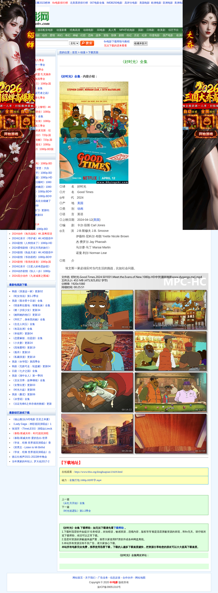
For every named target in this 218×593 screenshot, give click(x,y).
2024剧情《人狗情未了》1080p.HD (32, 243)
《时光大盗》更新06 (23, 389)
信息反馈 (115, 577)
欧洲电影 (156, 2)
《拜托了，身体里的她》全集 (28, 319)
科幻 (60, 35)
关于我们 (90, 577)
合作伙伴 (128, 577)
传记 (129, 35)
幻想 (83, 35)
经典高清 (75, 30)
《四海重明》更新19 (23, 347)
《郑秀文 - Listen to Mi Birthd (28, 447)
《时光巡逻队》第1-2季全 (76, 510)
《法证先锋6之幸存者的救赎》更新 (32, 403)
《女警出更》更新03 (23, 385)
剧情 (121, 35)
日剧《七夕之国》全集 (24, 371)
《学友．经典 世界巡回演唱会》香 (31, 442)
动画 (80, 208)
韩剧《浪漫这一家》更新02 (27, 291)
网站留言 (78, 577)
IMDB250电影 (114, 2)
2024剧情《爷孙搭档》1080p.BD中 (32, 257)
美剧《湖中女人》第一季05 (27, 375)
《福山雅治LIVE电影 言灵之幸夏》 (31, 419)
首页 (74, 52)
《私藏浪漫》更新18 (23, 356)
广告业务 (103, 577)
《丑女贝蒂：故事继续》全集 (28, 380)
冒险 (106, 35)
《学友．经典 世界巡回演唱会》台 (31, 452)
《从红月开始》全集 (73, 503)
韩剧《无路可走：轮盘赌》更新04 (31, 366)
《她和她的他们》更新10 (26, 314)
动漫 (82, 52)
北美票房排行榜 (79, 2)
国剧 (140, 30)
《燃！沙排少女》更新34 (26, 310)
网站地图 (140, 577)
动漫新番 (61, 30)
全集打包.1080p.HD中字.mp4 (85, 480)
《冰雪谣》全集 (21, 399)
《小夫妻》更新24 (22, 342)
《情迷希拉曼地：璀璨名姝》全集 (31, 305)
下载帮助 (118, 527)
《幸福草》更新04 (22, 333)
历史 (136, 35)
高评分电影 (131, 2)
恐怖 (90, 35)
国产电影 (168, 35)
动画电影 (88, 30)
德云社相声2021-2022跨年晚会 (29, 456)
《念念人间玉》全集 (23, 324)
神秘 (75, 35)
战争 (98, 35)
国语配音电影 (45, 30)
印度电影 (154, 35)
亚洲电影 (168, 2)
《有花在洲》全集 (22, 328)
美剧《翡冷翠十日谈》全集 (27, 300)
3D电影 (101, 30)
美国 (80, 203)
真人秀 (112, 30)
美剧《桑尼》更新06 (23, 394)
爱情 (52, 35)
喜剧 (37, 35)
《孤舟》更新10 (21, 352)
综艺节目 (173, 30)
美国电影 (144, 2)
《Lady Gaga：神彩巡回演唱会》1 (31, 424)
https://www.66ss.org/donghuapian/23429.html (98, 471)
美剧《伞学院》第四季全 (26, 361)
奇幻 (67, 35)
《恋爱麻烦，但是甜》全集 (27, 338)
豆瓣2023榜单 (42, 2)
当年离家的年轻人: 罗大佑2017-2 (30, 461)
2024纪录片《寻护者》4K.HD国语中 (32, 238)
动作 (44, 35)
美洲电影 (179, 2)
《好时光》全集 (69, 76)
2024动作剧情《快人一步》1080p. (31, 271)
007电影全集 (97, 2)
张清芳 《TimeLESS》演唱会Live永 (32, 428)
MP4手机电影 (127, 30)
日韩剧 (150, 30)
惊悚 (113, 35)
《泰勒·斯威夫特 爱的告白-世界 (29, 438)
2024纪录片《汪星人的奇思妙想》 (31, 266)
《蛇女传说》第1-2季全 (25, 296)
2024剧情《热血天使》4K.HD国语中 (32, 252)
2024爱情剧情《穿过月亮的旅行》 (31, 247)
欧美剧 (161, 30)
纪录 (144, 35)
